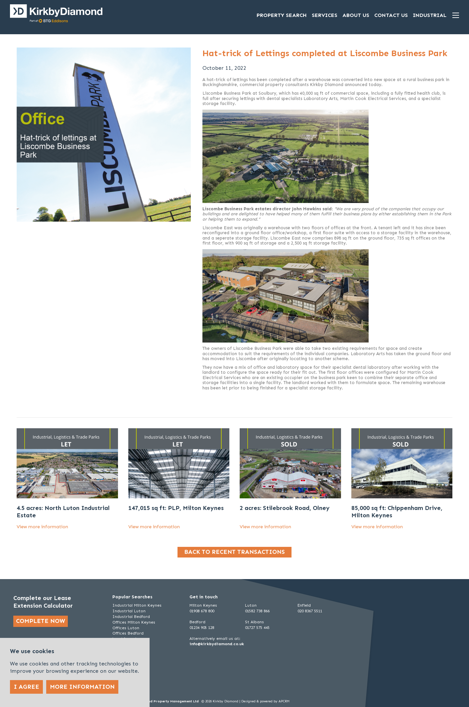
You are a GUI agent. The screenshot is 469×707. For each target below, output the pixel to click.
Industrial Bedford (131, 616)
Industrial (429, 15)
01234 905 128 (201, 627)
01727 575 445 (257, 627)
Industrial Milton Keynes (137, 605)
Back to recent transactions (234, 552)
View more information (42, 527)
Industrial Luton (129, 611)
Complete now (40, 621)
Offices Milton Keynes (133, 622)
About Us (355, 15)
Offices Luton (125, 628)
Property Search (282, 15)
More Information (82, 686)
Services (324, 15)
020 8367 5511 (309, 611)
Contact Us (391, 15)
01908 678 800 (201, 611)
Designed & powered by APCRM (265, 701)
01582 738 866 (257, 611)
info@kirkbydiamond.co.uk (216, 644)
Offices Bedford (128, 633)
